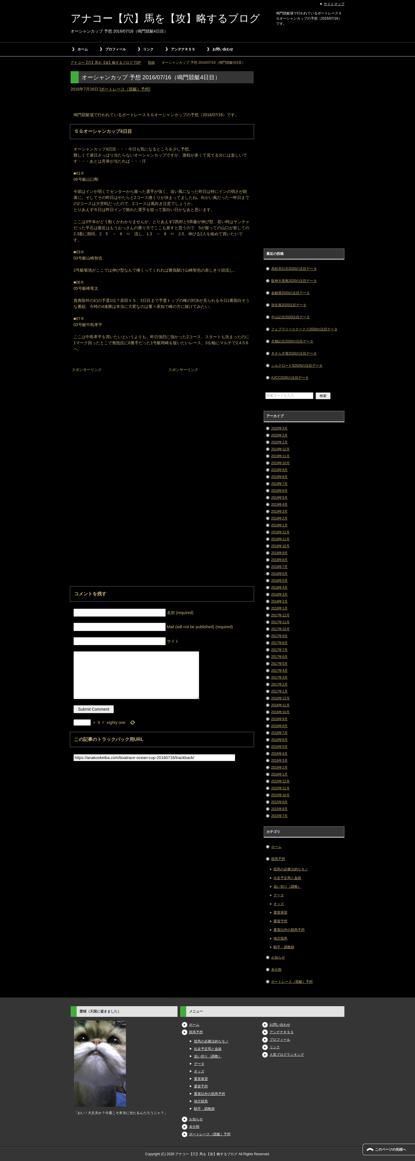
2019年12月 (280, 449)
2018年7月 (279, 567)
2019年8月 (279, 477)
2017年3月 (279, 677)
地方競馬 (280, 938)
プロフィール (115, 49)
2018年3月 (279, 594)
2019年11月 (280, 456)
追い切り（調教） (287, 887)
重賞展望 (280, 912)
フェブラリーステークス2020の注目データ (304, 329)
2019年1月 (279, 525)
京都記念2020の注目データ (292, 341)
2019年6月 (279, 491)
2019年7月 (279, 484)
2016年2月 (279, 767)
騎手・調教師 (283, 947)
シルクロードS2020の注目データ (297, 366)
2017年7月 (279, 650)
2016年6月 (279, 740)
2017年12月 (280, 615)
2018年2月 (279, 601)
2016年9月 (279, 719)
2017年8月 (279, 643)
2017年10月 (280, 629)
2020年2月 (279, 435)
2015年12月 (280, 781)
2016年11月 (280, 705)
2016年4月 (279, 754)
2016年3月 (279, 761)
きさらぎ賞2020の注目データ (294, 353)
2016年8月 (279, 726)
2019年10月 (280, 463)
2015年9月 (279, 802)
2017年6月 (279, 657)
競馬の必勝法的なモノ (290, 869)
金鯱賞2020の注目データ (290, 293)
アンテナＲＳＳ (183, 49)
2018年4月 (279, 588)
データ (278, 895)
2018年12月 (280, 532)
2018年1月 (279, 608)
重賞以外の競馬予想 (289, 930)
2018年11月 (280, 539)
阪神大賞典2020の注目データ (294, 281)
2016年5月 (279, 747)
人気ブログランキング (286, 1055)
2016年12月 (280, 698)
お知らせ (278, 957)
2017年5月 (279, 664)
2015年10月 (280, 795)
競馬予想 (278, 859)
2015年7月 (279, 816)
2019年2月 (279, 518)
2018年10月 (280, 546)
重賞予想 (280, 921)
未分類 (276, 970)
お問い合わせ (222, 49)
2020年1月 (279, 442)
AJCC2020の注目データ (290, 378)
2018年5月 (279, 581)
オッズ (278, 904)
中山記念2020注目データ (290, 317)
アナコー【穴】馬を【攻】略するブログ (165, 18)
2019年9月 (279, 470)
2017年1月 (279, 691)
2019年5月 (279, 498)
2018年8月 (279, 560)
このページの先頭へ (390, 1149)
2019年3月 (279, 511)
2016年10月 (280, 712)
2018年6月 (279, 574)
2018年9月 (279, 553)
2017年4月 (279, 671)
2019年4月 (279, 505)
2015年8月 (279, 809)
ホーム (83, 49)
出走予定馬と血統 (287, 878)
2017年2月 (279, 684)
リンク (148, 49)
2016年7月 (279, 733)
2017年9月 (279, 636)
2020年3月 (279, 428)
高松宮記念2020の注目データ (294, 269)
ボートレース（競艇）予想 (125, 89)
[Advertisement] (114, 410)
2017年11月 (280, 622)
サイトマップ (334, 4)
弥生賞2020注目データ (289, 305)
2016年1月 (279, 774)
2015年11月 (280, 788)
